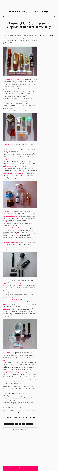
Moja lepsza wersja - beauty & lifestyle (29, 11)
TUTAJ (21, 146)
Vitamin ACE (6, 211)
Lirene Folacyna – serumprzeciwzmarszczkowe (14, 159)
